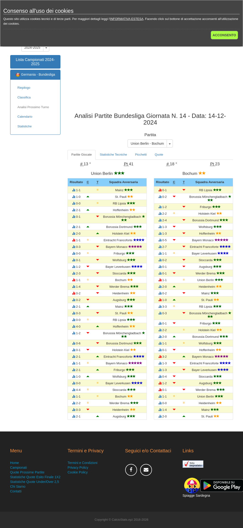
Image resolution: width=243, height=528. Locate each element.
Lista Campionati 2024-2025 (35, 62)
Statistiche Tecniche (113, 154)
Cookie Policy (78, 472)
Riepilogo (24, 87)
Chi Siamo (18, 486)
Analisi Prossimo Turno (33, 107)
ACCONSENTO (224, 35)
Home (14, 463)
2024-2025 (32, 47)
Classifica (24, 97)
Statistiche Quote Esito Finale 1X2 (35, 477)
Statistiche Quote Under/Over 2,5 (34, 482)
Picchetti (141, 154)
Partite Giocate (81, 154)
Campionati (18, 467)
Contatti (16, 491)
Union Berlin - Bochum (147, 143)
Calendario (25, 116)
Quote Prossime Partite (27, 472)
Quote (159, 154)
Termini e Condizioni (82, 463)
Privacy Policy (78, 467)
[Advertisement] (150, 74)
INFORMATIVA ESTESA (126, 19)
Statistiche (25, 126)
